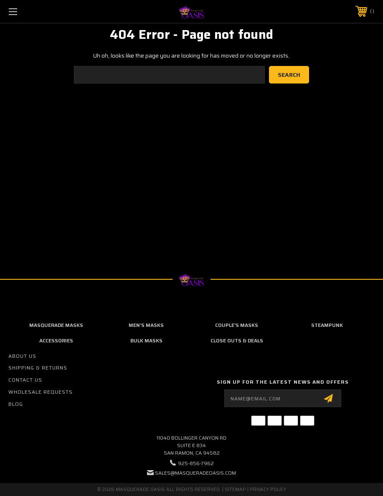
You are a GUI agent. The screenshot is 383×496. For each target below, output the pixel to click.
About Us (22, 356)
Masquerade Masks (56, 325)
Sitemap (235, 489)
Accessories (56, 340)
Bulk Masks (146, 340)
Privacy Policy (268, 489)
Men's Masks (146, 325)
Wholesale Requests (40, 392)
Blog (15, 404)
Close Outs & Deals (237, 340)
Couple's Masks (236, 325)
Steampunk (327, 325)
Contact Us (25, 380)
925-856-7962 (196, 463)
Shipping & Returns (37, 368)
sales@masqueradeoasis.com (195, 473)
